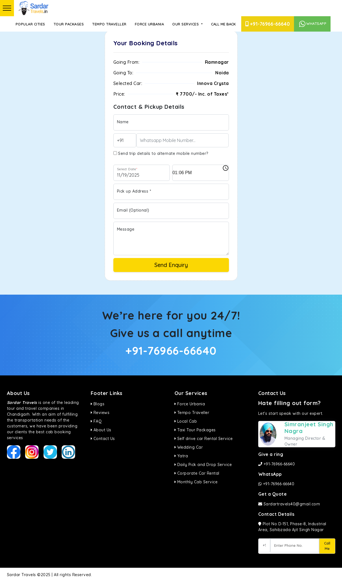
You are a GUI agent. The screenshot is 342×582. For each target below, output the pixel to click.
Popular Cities (30, 24)
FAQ (96, 421)
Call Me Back (223, 24)
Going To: (123, 72)
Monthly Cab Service (196, 481)
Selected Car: (127, 83)
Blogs (98, 403)
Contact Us (103, 438)
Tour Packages (69, 24)
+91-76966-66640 (267, 24)
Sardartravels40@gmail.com (289, 504)
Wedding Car (188, 447)
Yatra (181, 455)
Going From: (126, 62)
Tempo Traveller (109, 24)
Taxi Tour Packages (195, 429)
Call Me (327, 546)
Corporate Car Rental (196, 473)
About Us (101, 429)
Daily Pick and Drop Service (203, 464)
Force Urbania (149, 24)
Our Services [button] (186, 24)
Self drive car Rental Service (203, 438)
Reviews (100, 412)
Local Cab (185, 421)
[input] (200, 173)
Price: (119, 94)
